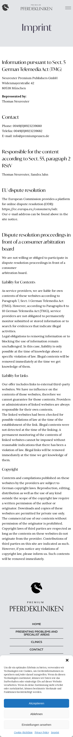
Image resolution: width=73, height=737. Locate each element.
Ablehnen (36, 714)
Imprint (55, 733)
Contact (36, 649)
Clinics (36, 642)
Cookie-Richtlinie (23, 733)
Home (36, 624)
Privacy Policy (42, 733)
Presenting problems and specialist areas (37, 633)
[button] (67, 660)
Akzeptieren (36, 703)
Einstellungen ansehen (36, 724)
